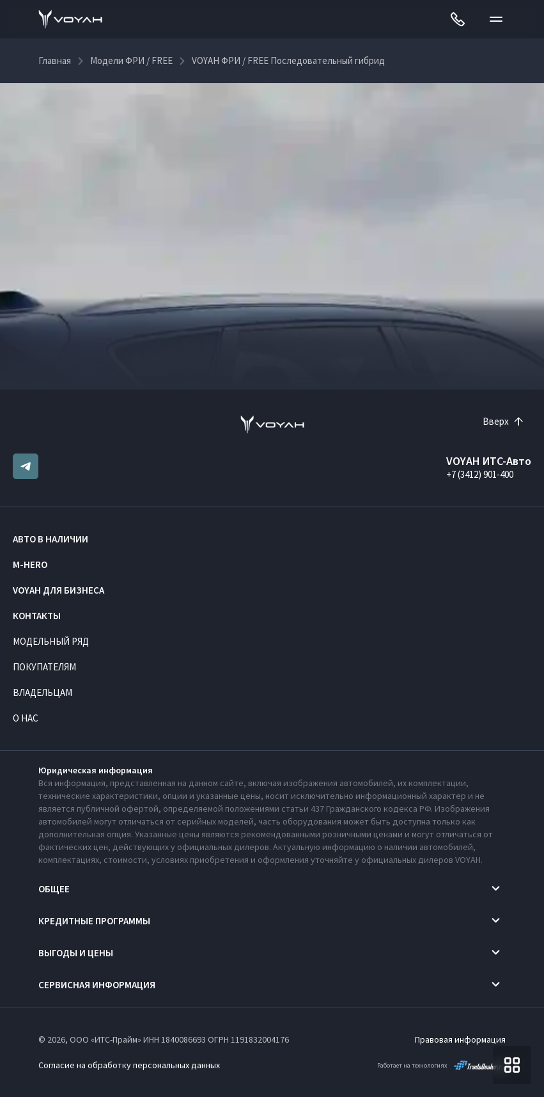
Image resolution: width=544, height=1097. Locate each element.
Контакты (37, 616)
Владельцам (42, 692)
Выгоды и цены (75, 953)
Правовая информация (460, 1039)
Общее (54, 889)
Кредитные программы (94, 921)
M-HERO (30, 564)
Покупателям (44, 667)
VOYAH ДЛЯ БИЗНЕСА (58, 590)
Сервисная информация (96, 985)
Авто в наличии (50, 539)
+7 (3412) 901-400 (479, 474)
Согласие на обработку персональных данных (129, 1065)
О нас (25, 718)
